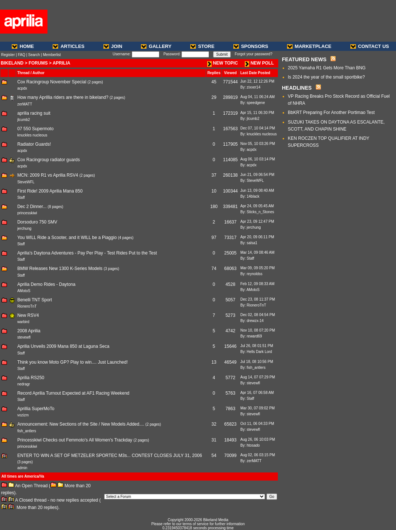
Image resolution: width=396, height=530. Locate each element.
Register (8, 55)
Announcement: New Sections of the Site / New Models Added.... (80, 424)
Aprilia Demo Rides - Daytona (46, 284)
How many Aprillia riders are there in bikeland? (62, 97)
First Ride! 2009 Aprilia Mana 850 (49, 191)
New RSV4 (28, 315)
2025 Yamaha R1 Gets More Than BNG (326, 67)
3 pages (111, 269)
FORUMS (38, 63)
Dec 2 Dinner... (31, 206)
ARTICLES (68, 46)
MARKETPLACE (309, 46)
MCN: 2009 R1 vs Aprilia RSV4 (47, 175)
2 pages (95, 82)
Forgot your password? (253, 54)
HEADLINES (297, 88)
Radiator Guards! (34, 144)
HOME (23, 46)
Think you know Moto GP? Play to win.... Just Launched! (72, 362)
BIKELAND (12, 63)
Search (34, 55)
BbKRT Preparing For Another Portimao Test (331, 112)
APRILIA (61, 63)
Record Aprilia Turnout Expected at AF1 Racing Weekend (73, 393)
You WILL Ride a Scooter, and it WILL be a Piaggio (67, 237)
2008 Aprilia (28, 330)
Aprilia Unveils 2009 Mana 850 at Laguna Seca (63, 346)
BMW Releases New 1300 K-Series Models (59, 268)
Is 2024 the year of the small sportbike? (326, 77)
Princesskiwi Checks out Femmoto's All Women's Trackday (74, 440)
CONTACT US (369, 46)
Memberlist (52, 55)
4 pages (125, 238)
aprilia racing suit (33, 113)
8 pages (55, 207)
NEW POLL (259, 63)
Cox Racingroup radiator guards (48, 159)
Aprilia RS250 (30, 377)
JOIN (112, 46)
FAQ (21, 55)
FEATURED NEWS (304, 59)
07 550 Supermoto (35, 128)
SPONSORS (250, 46)
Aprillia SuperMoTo (35, 408)
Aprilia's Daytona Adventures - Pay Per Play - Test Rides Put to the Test (87, 253)
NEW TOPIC (222, 63)
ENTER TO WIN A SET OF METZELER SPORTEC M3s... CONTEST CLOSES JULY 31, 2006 (109, 455)
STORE (202, 46)
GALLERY (156, 46)
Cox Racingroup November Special (51, 81)
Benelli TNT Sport (34, 299)
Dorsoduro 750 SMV (37, 222)
